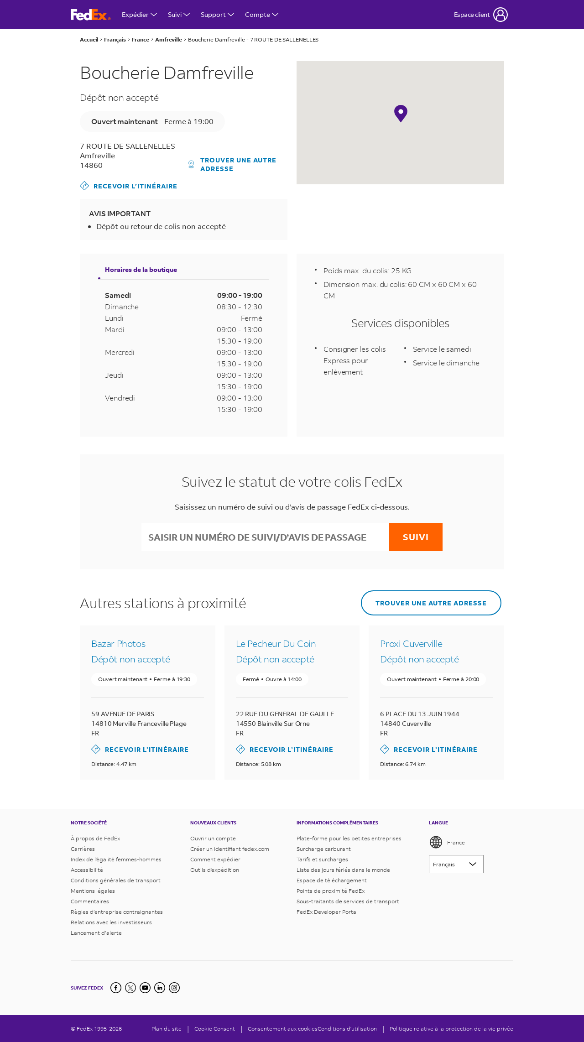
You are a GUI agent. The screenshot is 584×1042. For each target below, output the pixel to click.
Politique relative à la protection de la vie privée (451, 1028)
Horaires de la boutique (141, 269)
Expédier (139, 14)
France (447, 842)
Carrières (83, 848)
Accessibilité (87, 869)
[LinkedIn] (159, 987)
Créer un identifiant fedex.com (229, 848)
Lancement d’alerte (96, 932)
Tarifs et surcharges (322, 859)
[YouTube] (145, 987)
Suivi (179, 14)
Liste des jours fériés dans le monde (343, 869)
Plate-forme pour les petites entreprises (349, 838)
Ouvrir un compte (213, 838)
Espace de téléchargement (332, 880)
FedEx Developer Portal (327, 911)
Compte (261, 14)
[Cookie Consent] (214, 1028)
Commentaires (90, 901)
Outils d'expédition (214, 869)
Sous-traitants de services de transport (348, 901)
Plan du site (166, 1028)
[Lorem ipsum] (456, 864)
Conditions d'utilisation (347, 1028)
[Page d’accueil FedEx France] (91, 15)
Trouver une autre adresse (232, 164)
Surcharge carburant (324, 848)
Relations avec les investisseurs (111, 922)
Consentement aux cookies (283, 1028)
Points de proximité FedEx (331, 890)
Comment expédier (215, 859)
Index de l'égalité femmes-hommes (116, 859)
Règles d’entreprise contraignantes (117, 911)
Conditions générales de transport (116, 880)
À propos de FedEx (95, 838)
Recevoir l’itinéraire (128, 185)
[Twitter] (130, 987)
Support (217, 14)
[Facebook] (115, 987)
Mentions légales (93, 890)
